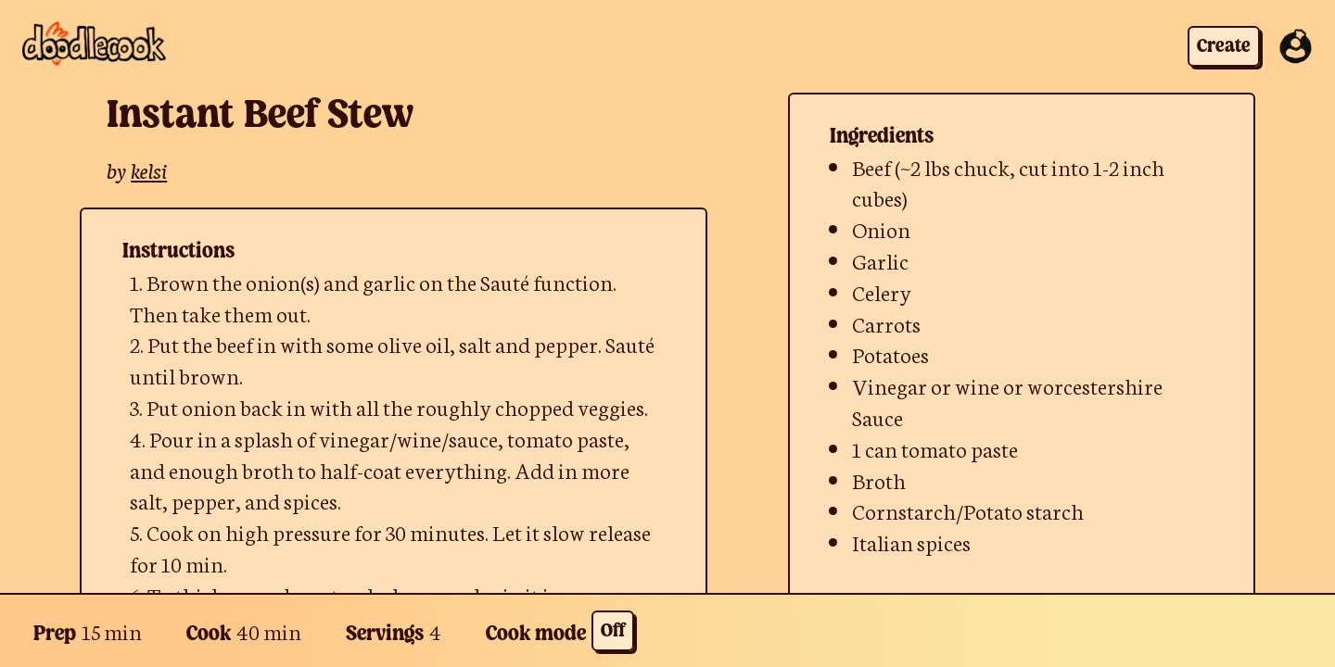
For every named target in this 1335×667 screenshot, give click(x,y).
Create (1224, 47)
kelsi (149, 169)
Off (613, 631)
